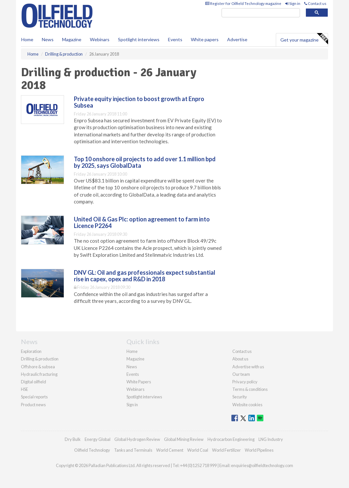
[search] (261, 13)
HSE (24, 389)
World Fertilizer (226, 450)
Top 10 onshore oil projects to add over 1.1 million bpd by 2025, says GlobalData (145, 162)
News (131, 366)
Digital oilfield (33, 381)
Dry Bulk (73, 439)
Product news (33, 404)
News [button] (48, 39)
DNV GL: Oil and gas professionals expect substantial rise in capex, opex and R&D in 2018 (144, 276)
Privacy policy (245, 381)
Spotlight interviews (138, 39)
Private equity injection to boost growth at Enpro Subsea (139, 102)
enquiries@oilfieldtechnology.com (262, 465)
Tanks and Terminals (133, 450)
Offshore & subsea (38, 366)
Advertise (237, 39)
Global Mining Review (184, 439)
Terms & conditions (250, 389)
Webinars (99, 39)
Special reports (34, 396)
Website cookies (247, 404)
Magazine (71, 39)
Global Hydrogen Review (137, 439)
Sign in (292, 3)
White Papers (138, 381)
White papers (205, 39)
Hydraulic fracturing (39, 374)
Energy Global (97, 439)
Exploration (31, 351)
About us (240, 358)
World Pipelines (259, 450)
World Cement (169, 450)
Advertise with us (248, 366)
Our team (241, 374)
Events (175, 39)
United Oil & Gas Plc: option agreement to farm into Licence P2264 (142, 222)
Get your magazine (304, 38)
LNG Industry (270, 439)
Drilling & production (39, 358)
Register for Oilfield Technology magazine (243, 3)
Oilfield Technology (92, 450)
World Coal (197, 450)
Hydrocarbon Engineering (231, 439)
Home (27, 39)
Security (239, 396)
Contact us (315, 3)
